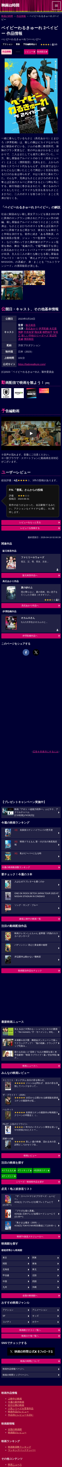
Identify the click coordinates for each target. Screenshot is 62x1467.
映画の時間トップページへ (15, 1375)
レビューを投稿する (30, 528)
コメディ (7, 1322)
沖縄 (34, 1287)
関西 (5, 1263)
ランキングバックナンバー (22, 1450)
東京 (5, 1258)
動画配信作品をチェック (30, 970)
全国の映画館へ (30, 1295)
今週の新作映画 (16, 1402)
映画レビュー (30, 1155)
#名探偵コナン (41, 1170)
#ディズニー (8, 1176)
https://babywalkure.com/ (32, 364)
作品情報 (21, 16)
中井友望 (29, 332)
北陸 (34, 1275)
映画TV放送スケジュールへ (30, 1236)
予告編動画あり (30, 44)
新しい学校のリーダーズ (35, 335)
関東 (34, 1258)
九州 (5, 1287)
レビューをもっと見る (30, 522)
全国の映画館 (15, 1429)
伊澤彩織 (44, 328)
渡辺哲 (53, 335)
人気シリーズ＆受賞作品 (20, 1408)
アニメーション (39, 1310)
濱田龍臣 (29, 339)
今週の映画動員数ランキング (16, 867)
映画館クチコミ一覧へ (30, 1330)
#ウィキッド (24, 1170)
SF (4, 1316)
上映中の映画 (15, 1398)
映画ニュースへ (30, 1066)
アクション (8, 44)
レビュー (29, 51)
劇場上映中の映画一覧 (30, 919)
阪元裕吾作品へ (30, 575)
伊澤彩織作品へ (30, 635)
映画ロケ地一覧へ (30, 1336)
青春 (18, 44)
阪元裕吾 (31, 325)
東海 (34, 1263)
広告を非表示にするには (45, 751)
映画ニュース (15, 1464)
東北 (34, 1269)
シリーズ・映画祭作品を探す (30, 1182)
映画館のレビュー (17, 1432)
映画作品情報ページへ (13, 1369)
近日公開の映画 (16, 1405)
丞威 (20, 339)
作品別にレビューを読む (20, 1415)
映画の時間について (30, 1361)
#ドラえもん (8, 1170)
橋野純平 (47, 332)
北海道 (6, 1269)
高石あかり (32, 328)
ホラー (35, 1322)
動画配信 (41, 51)
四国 (34, 1281)
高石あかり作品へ (30, 605)
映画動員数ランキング (19, 1447)
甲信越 (6, 1275)
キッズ (35, 1316)
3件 (49, 44)
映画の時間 (7, 16)
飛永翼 (38, 332)
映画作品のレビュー (18, 1411)
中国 (5, 1281)
